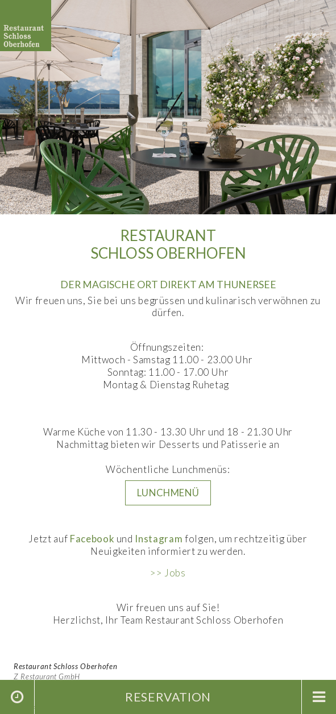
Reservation (168, 697)
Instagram (158, 539)
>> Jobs (168, 573)
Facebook (92, 539)
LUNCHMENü (168, 493)
